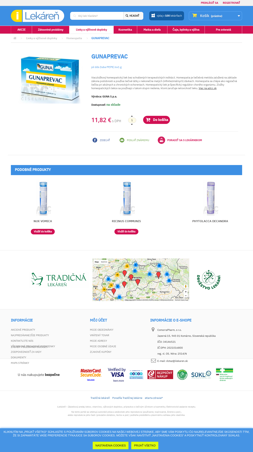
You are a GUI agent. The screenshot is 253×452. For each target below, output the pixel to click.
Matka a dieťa (152, 29)
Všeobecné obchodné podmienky (33, 346)
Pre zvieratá (223, 29)
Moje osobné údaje (103, 346)
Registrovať (231, 3)
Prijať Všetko (145, 445)
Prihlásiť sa (209, 3)
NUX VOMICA (43, 221)
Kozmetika (125, 29)
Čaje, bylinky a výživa (186, 29)
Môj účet (98, 320)
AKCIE (21, 29)
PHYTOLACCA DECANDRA (210, 221)
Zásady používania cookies (29, 368)
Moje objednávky (101, 329)
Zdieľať (101, 140)
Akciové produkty (23, 329)
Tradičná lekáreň (100, 419)
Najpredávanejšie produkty (30, 335)
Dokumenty (18, 357)
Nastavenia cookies (110, 445)
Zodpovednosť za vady (26, 352)
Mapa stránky (20, 363)
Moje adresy (98, 341)
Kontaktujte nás (22, 341)
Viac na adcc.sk (208, 88)
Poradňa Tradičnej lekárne (127, 419)
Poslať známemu (134, 140)
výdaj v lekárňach (166, 16)
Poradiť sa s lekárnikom (180, 140)
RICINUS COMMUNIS (126, 221)
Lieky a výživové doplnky (91, 29)
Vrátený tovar (99, 335)
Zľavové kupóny (100, 352)
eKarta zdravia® (154, 419)
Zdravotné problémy (50, 29)
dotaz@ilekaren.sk (177, 361)
